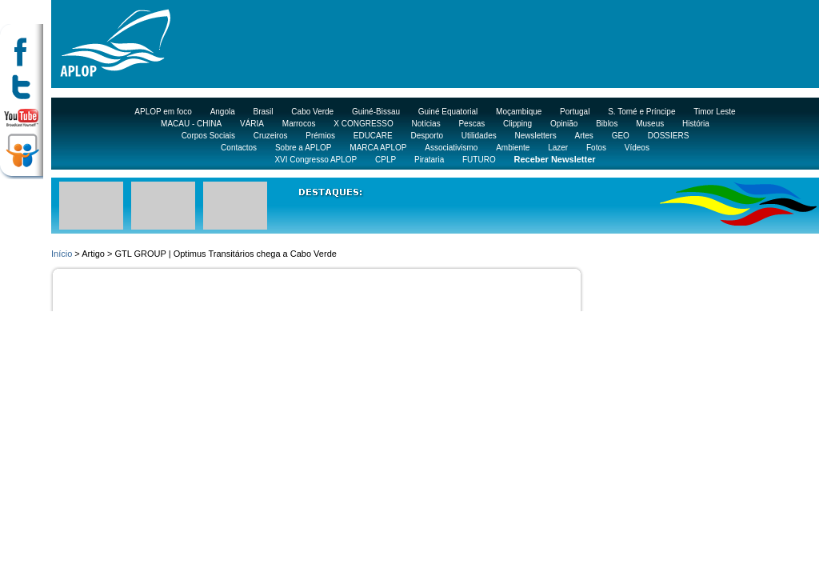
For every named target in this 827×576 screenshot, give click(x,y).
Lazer (558, 147)
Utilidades (479, 135)
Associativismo (451, 147)
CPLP (385, 159)
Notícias (426, 123)
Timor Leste (714, 111)
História (695, 123)
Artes (584, 135)
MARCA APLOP (378, 147)
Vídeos (637, 147)
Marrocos (299, 123)
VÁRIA (252, 123)
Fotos (596, 147)
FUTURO (479, 159)
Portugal (574, 111)
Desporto (426, 135)
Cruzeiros (271, 135)
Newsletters (535, 135)
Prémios (320, 135)
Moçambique (518, 111)
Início (61, 253)
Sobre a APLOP (303, 147)
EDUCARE (373, 135)
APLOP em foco (163, 111)
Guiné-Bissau (376, 111)
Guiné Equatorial (448, 111)
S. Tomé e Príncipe (641, 111)
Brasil (264, 111)
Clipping (517, 123)
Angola (222, 111)
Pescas (471, 123)
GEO (620, 135)
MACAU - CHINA (191, 123)
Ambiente (512, 147)
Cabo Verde (312, 111)
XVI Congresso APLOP (315, 159)
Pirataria (429, 159)
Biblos (606, 123)
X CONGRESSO (363, 123)
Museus (650, 123)
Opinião (563, 123)
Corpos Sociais (208, 135)
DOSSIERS (668, 135)
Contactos (239, 147)
